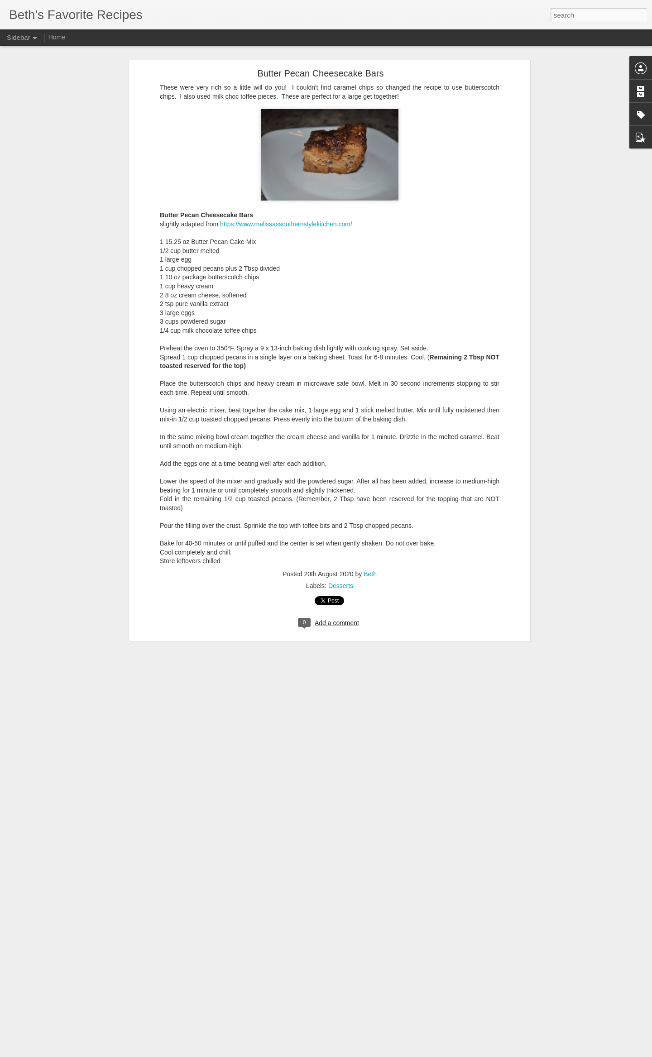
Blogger (354, 1052)
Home (56, 37)
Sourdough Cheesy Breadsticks (60, 992)
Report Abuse (381, 1052)
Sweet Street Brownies (49, 1033)
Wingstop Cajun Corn (48, 1012)
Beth (370, 529)
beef (280, 993)
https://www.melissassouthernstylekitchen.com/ (286, 179)
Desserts (340, 541)
